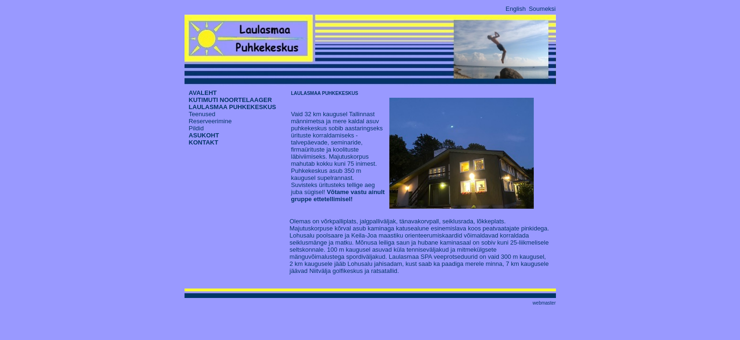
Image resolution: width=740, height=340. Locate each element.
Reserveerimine (210, 121)
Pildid (196, 128)
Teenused (202, 114)
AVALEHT (203, 92)
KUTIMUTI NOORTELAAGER (230, 99)
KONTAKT (204, 142)
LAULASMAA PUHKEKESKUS (232, 106)
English (515, 8)
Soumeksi (542, 8)
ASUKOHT (204, 135)
